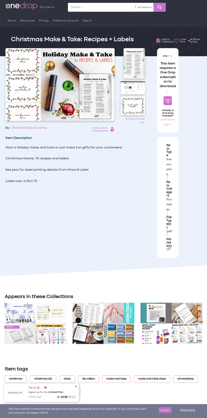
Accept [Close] (165, 410)
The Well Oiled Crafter (29, 128)
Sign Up (168, 100)
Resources (27, 20)
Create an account (66, 20)
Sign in (87, 20)
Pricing (44, 20)
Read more (187, 410)
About (11, 20)
